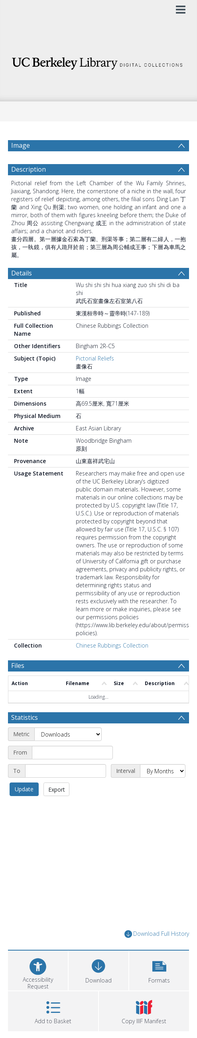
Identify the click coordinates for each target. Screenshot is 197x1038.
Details (21, 273)
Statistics (24, 717)
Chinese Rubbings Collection (112, 645)
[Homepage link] (99, 61)
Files (17, 665)
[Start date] (72, 752)
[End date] (65, 771)
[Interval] (162, 771)
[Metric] (68, 734)
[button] (159, 969)
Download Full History (156, 934)
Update (24, 789)
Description (28, 169)
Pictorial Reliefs (95, 358)
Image (20, 145)
